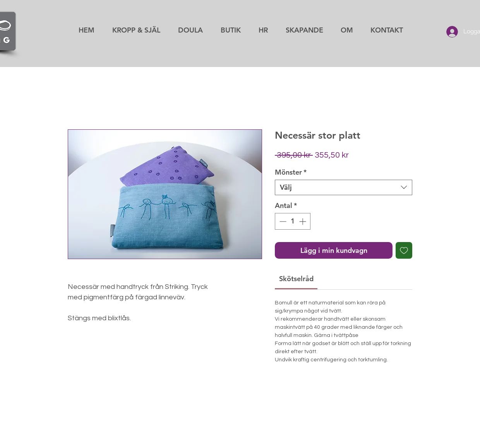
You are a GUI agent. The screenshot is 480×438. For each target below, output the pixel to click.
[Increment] (303, 221)
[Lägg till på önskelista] (404, 250)
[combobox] (343, 187)
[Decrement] (282, 221)
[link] (296, 278)
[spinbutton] (292, 221)
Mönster (291, 172)
